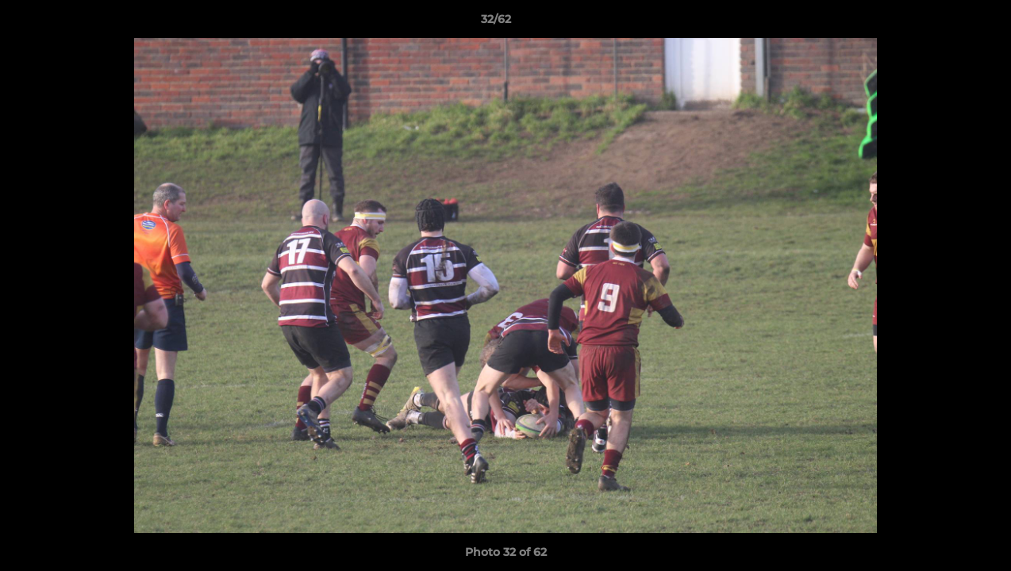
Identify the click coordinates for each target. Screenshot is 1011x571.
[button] (944, 23)
